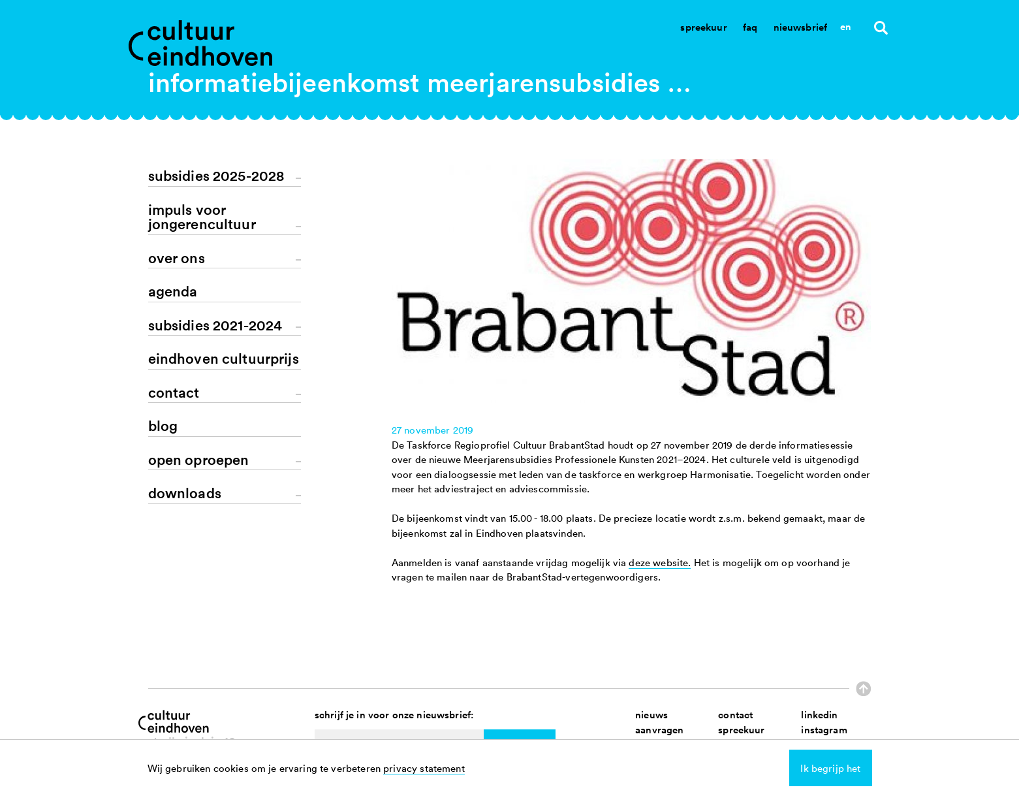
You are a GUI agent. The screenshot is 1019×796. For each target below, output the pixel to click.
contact (735, 715)
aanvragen (659, 730)
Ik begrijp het (830, 767)
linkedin (819, 715)
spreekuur (741, 730)
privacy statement (424, 767)
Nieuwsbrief (801, 27)
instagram (824, 730)
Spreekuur (703, 27)
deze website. (660, 562)
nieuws (651, 715)
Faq (750, 27)
